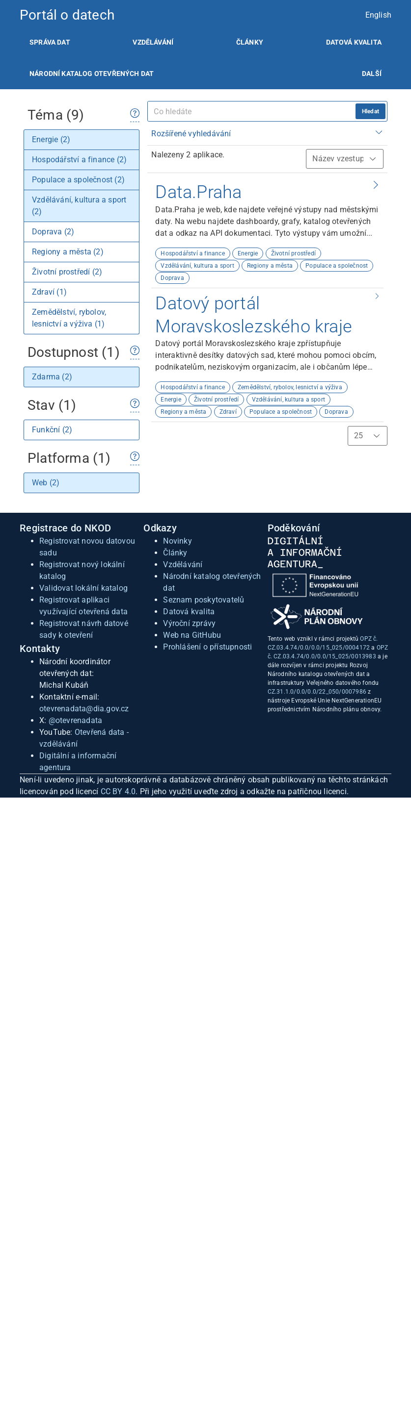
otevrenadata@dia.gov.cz (84, 708)
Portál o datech (67, 15)
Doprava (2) (53, 231)
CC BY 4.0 (118, 791)
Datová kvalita (354, 42)
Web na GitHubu (192, 635)
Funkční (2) (52, 429)
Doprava (172, 278)
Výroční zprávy (189, 623)
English (378, 15)
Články (249, 42)
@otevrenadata (76, 720)
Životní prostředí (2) (67, 271)
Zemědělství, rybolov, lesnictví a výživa (290, 387)
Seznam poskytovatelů (203, 599)
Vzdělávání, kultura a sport (197, 265)
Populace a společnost (336, 265)
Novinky (177, 541)
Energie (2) (51, 139)
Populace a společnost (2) (78, 179)
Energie (248, 253)
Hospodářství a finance (192, 253)
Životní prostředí (293, 253)
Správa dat (49, 42)
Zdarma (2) (52, 376)
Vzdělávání (153, 42)
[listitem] (50, 42)
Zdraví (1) (49, 292)
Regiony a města (270, 265)
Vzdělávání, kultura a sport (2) (79, 205)
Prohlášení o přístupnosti (207, 646)
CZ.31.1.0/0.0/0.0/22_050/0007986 (317, 691)
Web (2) (45, 482)
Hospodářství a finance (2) (79, 159)
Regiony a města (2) (68, 251)
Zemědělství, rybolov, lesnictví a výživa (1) (69, 317)
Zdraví (228, 411)
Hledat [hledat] (370, 111)
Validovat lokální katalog (83, 588)
